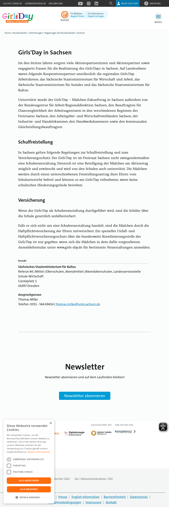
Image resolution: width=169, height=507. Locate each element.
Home (8, 32)
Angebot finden (77, 16)
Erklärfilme (56, 3)
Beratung (155, 3)
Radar (65, 20)
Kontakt (111, 502)
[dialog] (28, 462)
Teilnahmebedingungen (64, 502)
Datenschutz (139, 497)
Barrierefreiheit (115, 497)
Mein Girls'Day (129, 3)
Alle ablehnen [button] (29, 489)
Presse (62, 497)
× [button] (50, 423)
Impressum (94, 502)
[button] (29, 497)
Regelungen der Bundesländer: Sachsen (65, 32)
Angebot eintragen (96, 16)
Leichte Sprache (12, 3)
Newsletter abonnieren (84, 395)
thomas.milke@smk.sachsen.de (78, 304)
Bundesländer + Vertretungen (28, 32)
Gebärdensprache (35, 3)
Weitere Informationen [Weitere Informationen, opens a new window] (39, 452)
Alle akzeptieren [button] (29, 480)
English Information (85, 497)
